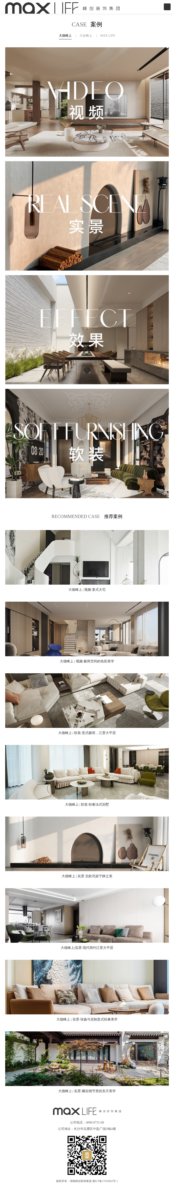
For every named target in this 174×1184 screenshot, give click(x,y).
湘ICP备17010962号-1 (105, 1181)
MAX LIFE (107, 35)
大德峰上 (65, 35)
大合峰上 (86, 35)
